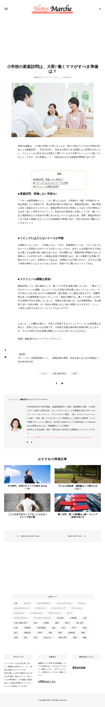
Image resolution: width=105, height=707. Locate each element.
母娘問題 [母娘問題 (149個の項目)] (71, 633)
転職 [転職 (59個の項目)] (75, 637)
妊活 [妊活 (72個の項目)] (63, 628)
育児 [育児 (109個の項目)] (35, 637)
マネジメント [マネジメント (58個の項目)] (19, 613)
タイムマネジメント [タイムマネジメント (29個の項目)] (21, 608)
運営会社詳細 (78, 667)
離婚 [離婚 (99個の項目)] (84, 637)
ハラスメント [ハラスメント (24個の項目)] (40, 608)
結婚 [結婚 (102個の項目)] (16, 637)
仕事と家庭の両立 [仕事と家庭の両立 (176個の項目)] (20, 623)
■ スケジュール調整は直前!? (46, 186)
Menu (6, 9)
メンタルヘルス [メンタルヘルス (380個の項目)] (36, 613)
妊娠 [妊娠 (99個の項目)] (53, 628)
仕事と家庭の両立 (59, 373)
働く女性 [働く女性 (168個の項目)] (80, 623)
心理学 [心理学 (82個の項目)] (39, 633)
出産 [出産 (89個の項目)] (16, 628)
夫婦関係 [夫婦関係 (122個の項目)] (27, 628)
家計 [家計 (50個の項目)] (16, 633)
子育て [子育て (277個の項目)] (74, 628)
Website (27, 442)
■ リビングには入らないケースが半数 (50, 183)
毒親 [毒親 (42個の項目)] (83, 633)
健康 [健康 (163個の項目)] (57, 623)
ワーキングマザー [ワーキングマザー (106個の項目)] (20, 618)
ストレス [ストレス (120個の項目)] (81, 603)
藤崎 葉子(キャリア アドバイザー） (47, 77)
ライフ (43, 373)
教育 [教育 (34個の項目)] (60, 633)
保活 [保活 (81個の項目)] (35, 623)
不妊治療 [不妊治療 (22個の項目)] (60, 618)
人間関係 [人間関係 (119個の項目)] (73, 618)
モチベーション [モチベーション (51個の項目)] (54, 613)
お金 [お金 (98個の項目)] (16, 603)
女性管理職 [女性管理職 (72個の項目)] (41, 628)
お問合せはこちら (47, 681)
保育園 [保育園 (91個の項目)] (46, 623)
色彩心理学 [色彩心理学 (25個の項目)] (63, 637)
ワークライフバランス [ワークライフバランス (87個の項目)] (42, 618)
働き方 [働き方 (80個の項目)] (67, 623)
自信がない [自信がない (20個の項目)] (48, 637)
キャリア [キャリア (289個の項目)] (27, 603)
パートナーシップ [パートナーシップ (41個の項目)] (58, 608)
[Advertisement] (53, 44)
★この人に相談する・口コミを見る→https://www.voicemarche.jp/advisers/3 (60, 437)
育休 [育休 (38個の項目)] (25, 637)
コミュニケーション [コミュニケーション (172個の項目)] (64, 603)
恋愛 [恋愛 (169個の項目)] (50, 633)
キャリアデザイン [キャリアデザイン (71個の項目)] (43, 603)
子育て (74, 373)
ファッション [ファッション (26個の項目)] (76, 608)
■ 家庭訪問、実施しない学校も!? (48, 179)
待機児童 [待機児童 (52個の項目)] (27, 633)
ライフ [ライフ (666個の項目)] (69, 613)
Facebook (31, 442)
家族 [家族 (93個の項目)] (84, 628)
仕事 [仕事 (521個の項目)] (84, 618)
